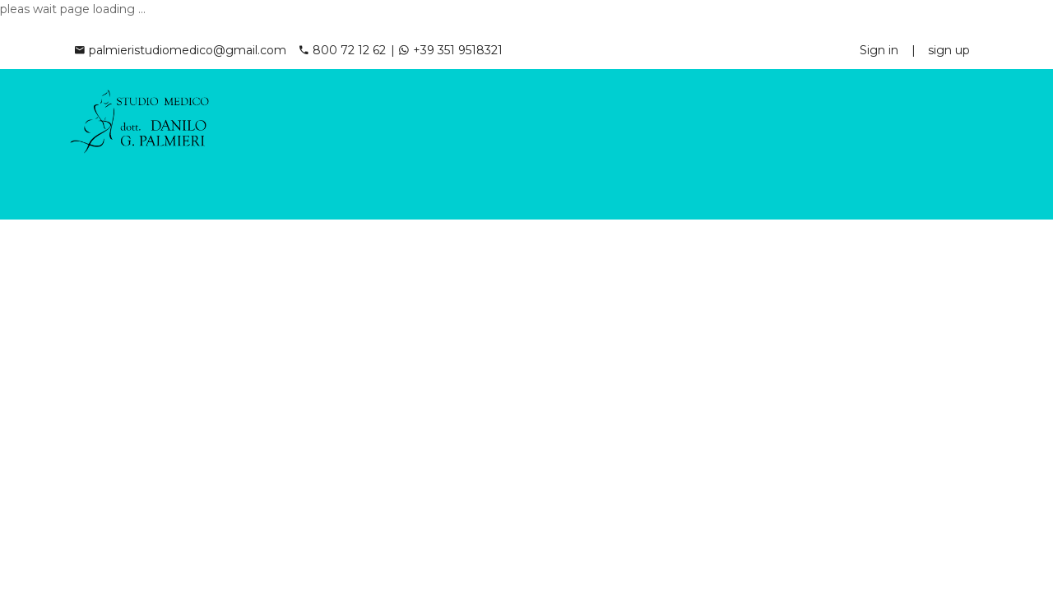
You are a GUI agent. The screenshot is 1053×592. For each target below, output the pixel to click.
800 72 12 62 (342, 50)
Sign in (879, 50)
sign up (949, 50)
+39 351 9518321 (451, 50)
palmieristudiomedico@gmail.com (180, 50)
